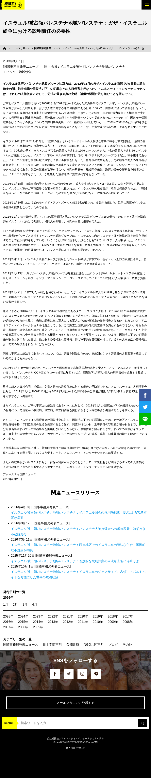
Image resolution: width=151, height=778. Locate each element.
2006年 (23, 627)
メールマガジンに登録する (75, 702)
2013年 (53, 621)
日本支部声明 (52, 644)
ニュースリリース (20, 48)
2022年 (53, 616)
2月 (15, 604)
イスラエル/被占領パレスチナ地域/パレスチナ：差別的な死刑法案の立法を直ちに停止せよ (75, 561)
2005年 (38, 627)
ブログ (113, 644)
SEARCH (9, 723)
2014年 (38, 621)
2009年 (113, 621)
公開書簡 (72, 644)
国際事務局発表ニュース (47, 48)
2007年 (8, 627)
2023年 (38, 616)
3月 (25, 604)
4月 (34, 604)
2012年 (68, 621)
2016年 (8, 621)
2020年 (83, 616)
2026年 (8, 597)
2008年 (128, 621)
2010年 (98, 621)
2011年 (83, 621)
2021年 (68, 616)
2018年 (113, 616)
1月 (5, 604)
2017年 (128, 616)
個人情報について (75, 748)
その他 (127, 644)
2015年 (23, 621)
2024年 (23, 616)
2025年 (8, 616)
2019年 (98, 616)
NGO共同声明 (94, 644)
